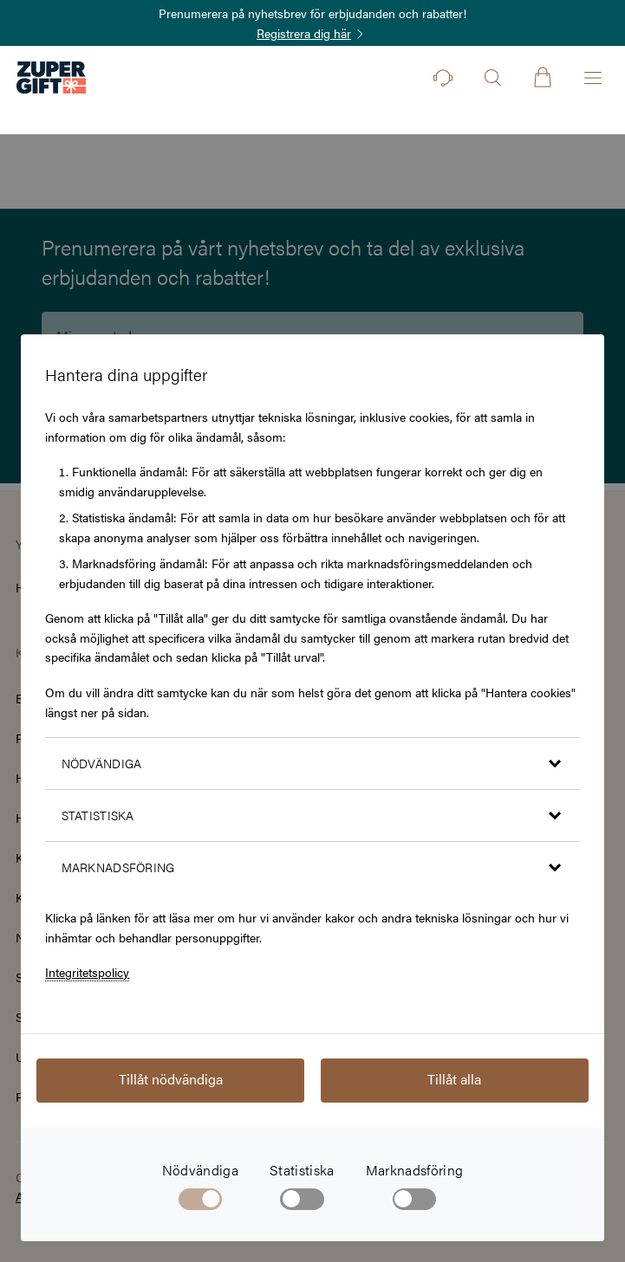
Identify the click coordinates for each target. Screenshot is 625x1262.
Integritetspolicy (87, 971)
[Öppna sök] (492, 78)
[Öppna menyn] (593, 78)
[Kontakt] (443, 78)
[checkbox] (302, 1202)
